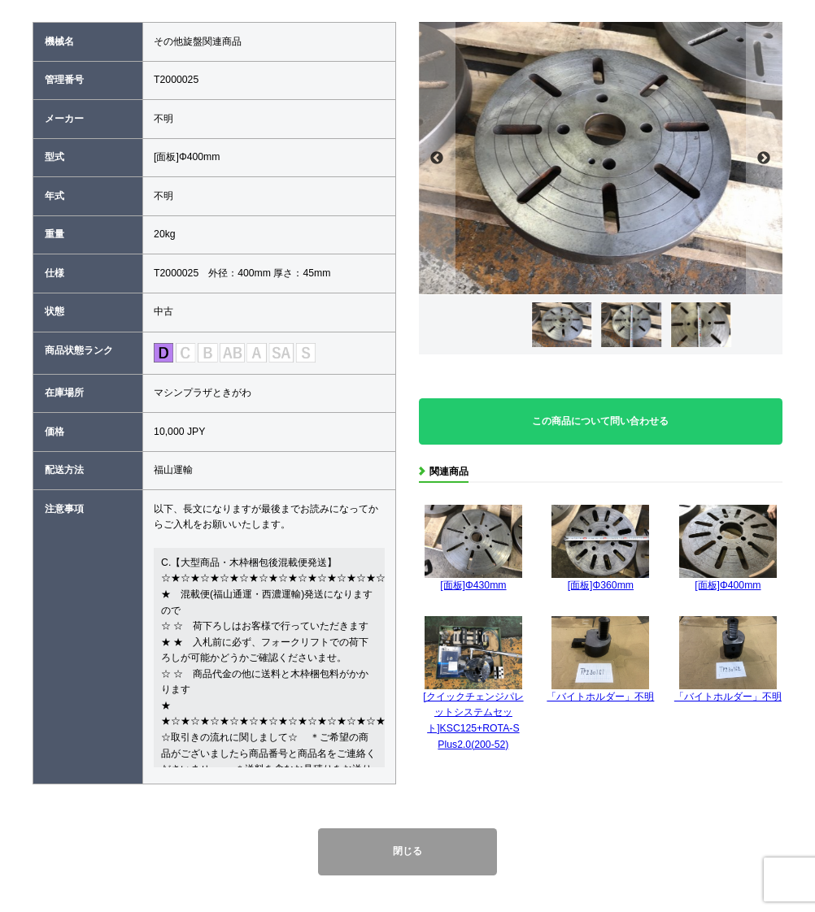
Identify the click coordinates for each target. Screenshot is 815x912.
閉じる (407, 851)
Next (764, 158)
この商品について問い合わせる (600, 421)
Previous (437, 158)
